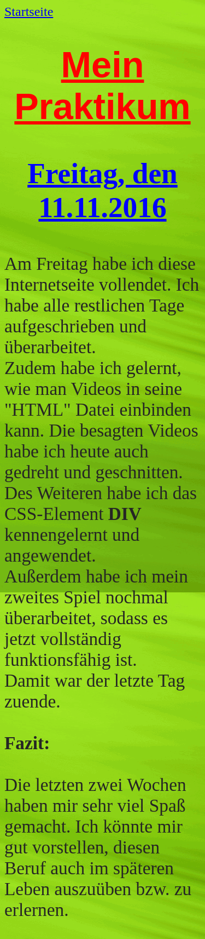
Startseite (28, 11)
